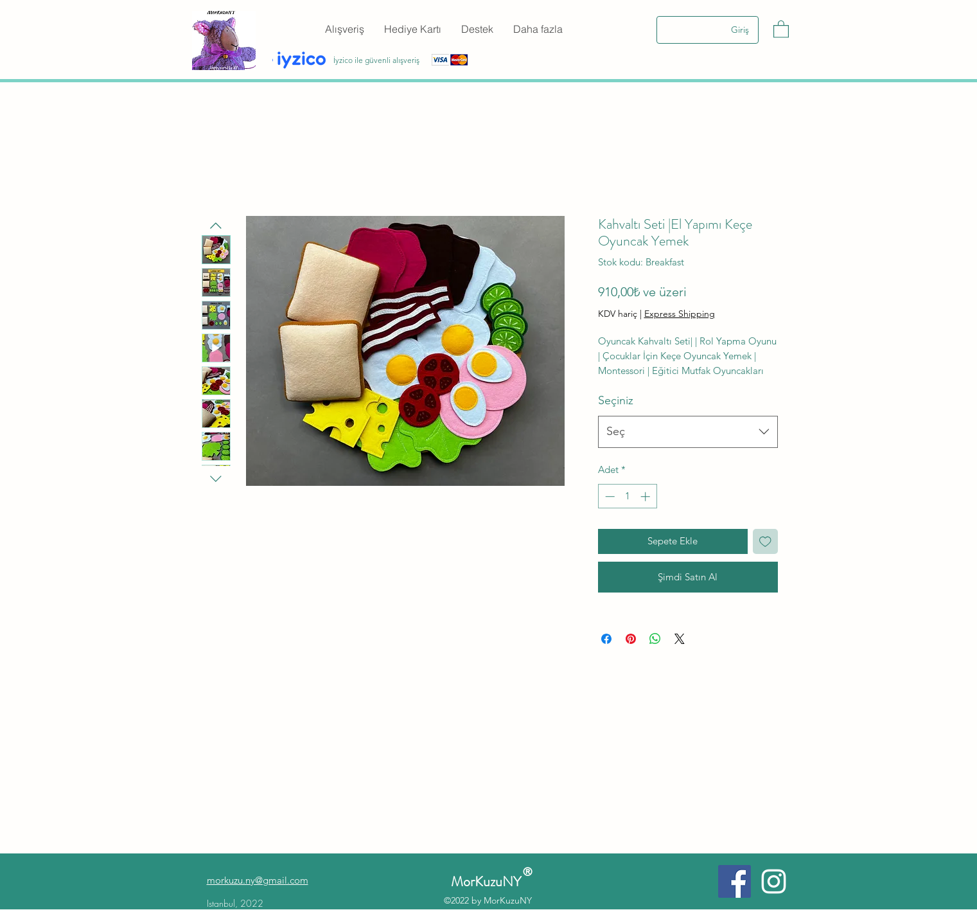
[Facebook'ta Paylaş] (606, 639)
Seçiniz (615, 400)
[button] (781, 28)
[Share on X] (679, 639)
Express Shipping (679, 313)
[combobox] (688, 432)
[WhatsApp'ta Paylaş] (655, 639)
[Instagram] (773, 881)
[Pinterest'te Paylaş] (630, 639)
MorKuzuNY (489, 881)
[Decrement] (608, 496)
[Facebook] (734, 881)
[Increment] (646, 496)
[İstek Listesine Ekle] (765, 541)
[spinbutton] (627, 496)
